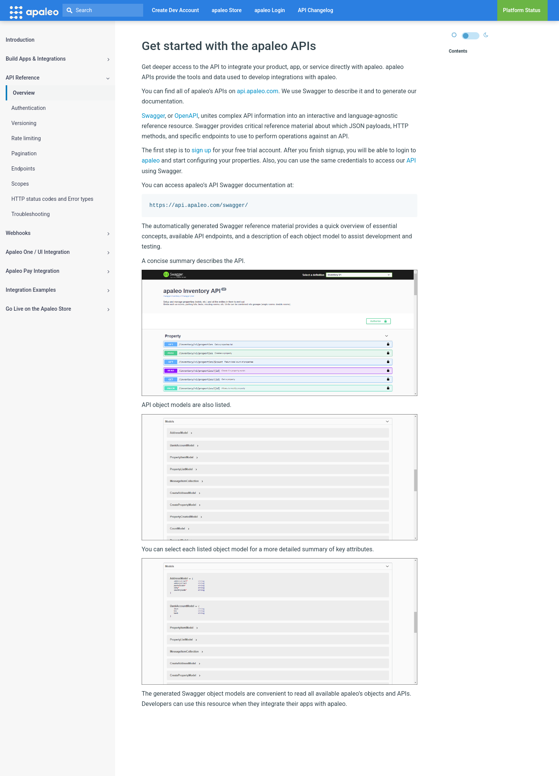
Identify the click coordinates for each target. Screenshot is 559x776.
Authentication (28, 108)
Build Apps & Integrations (57, 59)
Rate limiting (26, 138)
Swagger (153, 115)
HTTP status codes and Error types (52, 199)
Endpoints (23, 169)
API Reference (57, 78)
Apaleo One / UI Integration (57, 252)
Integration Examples (57, 290)
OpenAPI (186, 115)
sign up (201, 150)
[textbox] (102, 10)
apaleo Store (227, 10)
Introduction (20, 40)
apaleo (151, 160)
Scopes (20, 184)
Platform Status (521, 10)
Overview (24, 93)
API (411, 160)
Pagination (24, 153)
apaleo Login (270, 10)
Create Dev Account (175, 10)
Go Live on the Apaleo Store (57, 309)
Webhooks (57, 233)
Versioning (23, 123)
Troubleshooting (30, 214)
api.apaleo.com (257, 91)
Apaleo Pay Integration (57, 271)
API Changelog (315, 10)
